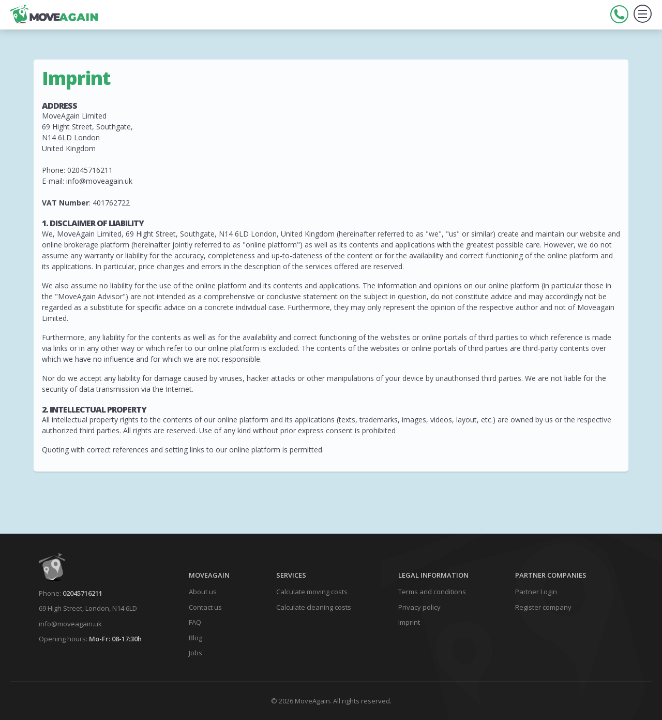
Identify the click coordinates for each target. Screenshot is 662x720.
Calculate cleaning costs (313, 607)
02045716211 (82, 593)
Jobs (195, 652)
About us (203, 591)
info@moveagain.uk (70, 623)
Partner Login (536, 591)
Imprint (409, 622)
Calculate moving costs (312, 591)
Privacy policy (419, 607)
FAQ (195, 622)
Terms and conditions (432, 591)
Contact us (205, 607)
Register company (543, 607)
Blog (195, 637)
